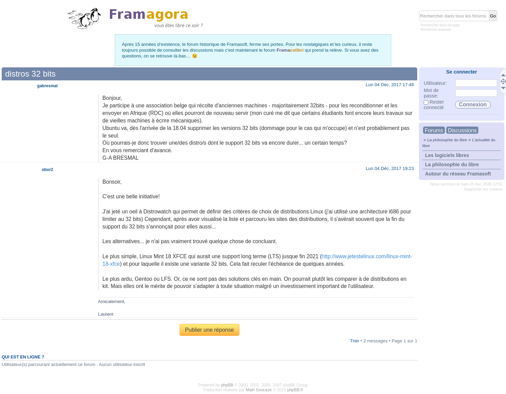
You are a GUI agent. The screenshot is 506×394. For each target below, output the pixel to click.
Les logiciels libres (447, 155)
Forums (434, 130)
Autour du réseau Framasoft (458, 173)
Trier (355, 340)
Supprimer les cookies (483, 189)
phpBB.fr (295, 390)
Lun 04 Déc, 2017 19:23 (390, 168)
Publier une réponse (209, 330)
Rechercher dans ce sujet (440, 25)
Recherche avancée (436, 29)
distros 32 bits (30, 73)
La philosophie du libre (447, 139)
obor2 (47, 169)
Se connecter (461, 72)
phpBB (227, 385)
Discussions (462, 130)
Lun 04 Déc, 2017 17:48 (390, 84)
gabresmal (47, 85)
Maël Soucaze (259, 390)
